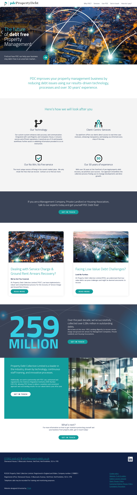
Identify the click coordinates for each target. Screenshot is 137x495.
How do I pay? (126, 3)
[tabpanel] (68, 32)
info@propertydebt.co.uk (35, 458)
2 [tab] (68, 60)
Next (135, 32)
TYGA (29, 488)
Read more (45, 57)
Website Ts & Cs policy (117, 476)
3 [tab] (72, 60)
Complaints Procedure (117, 486)
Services (97, 3)
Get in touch (114, 3)
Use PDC (105, 3)
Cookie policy (114, 473)
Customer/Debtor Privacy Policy (121, 484)
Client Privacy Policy (116, 481)
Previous (2, 32)
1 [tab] (65, 60)
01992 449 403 (12, 458)
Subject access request (117, 478)
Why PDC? (88, 3)
